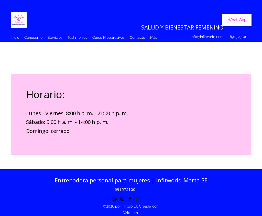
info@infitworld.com (207, 37)
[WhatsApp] (237, 20)
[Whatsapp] (114, 198)
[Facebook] (130, 198)
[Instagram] (122, 198)
